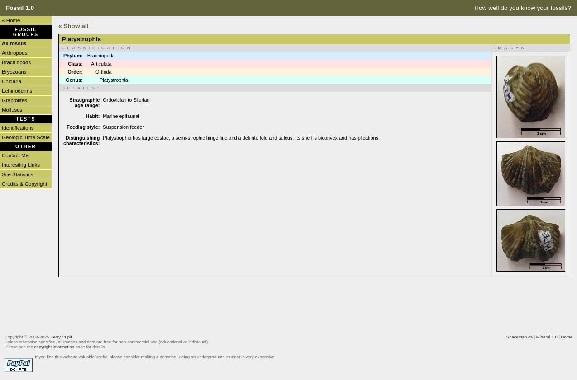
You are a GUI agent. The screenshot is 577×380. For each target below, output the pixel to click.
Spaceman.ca (519, 336)
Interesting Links (21, 165)
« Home (11, 20)
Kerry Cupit (61, 336)
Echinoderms (17, 91)
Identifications (18, 128)
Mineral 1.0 (547, 336)
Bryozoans (14, 72)
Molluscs (12, 110)
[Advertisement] (223, 304)
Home (566, 336)
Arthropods (14, 53)
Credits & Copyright (24, 184)
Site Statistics (17, 174)
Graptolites (14, 100)
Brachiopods (16, 62)
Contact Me (15, 155)
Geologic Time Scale (26, 137)
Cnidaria (11, 81)
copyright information (54, 346)
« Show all (73, 26)
